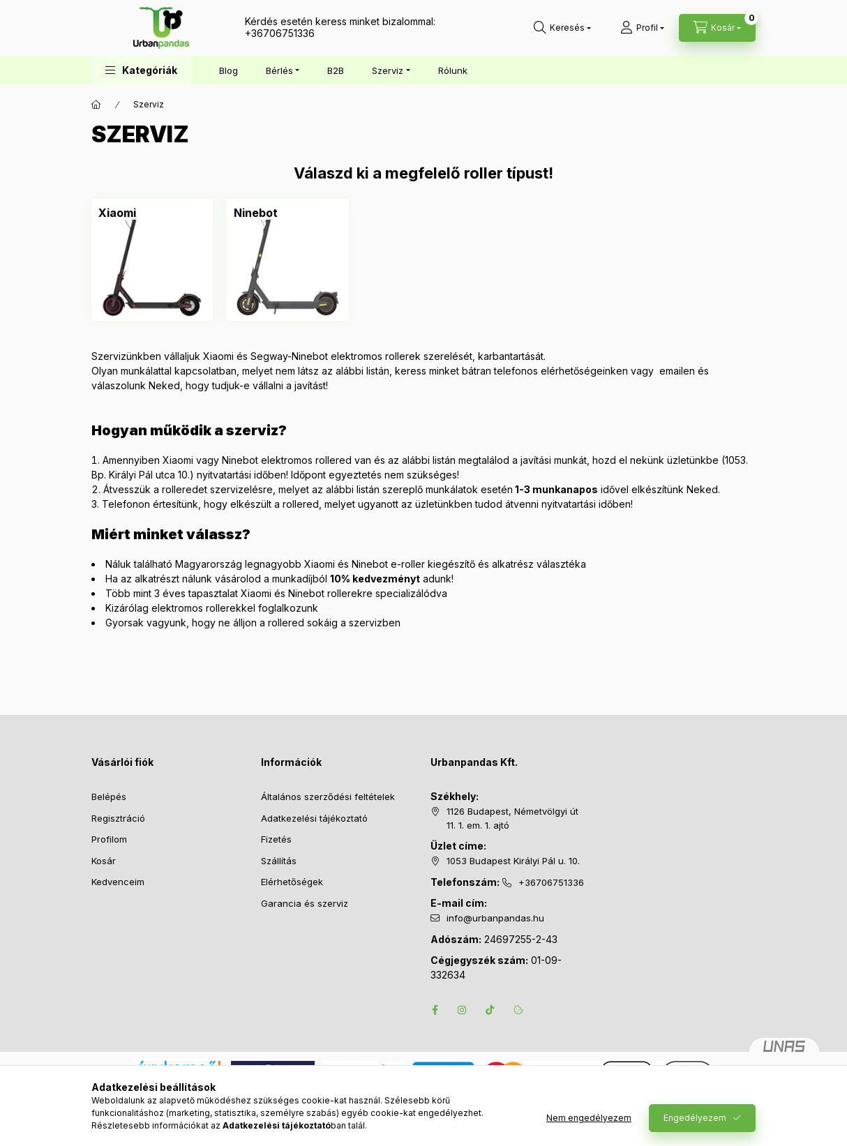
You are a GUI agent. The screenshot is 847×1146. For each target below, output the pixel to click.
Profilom (109, 839)
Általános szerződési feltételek (328, 796)
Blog (228, 70)
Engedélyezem (695, 1118)
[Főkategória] (96, 104)
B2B (335, 70)
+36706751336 (280, 33)
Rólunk (452, 70)
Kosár (103, 860)
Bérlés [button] (279, 70)
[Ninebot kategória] (256, 213)
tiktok (490, 1010)
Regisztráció (118, 818)
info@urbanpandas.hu (495, 917)
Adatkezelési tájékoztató (314, 818)
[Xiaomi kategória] (117, 213)
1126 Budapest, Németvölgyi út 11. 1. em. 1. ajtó (512, 818)
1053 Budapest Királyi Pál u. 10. (513, 860)
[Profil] (642, 28)
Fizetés (276, 839)
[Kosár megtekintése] (717, 28)
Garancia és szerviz (304, 903)
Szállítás (279, 860)
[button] (141, 70)
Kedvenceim (117, 881)
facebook (435, 1010)
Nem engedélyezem (588, 1118)
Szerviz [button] (387, 70)
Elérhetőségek (292, 881)
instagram (463, 1010)
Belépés (108, 796)
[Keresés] (562, 28)
